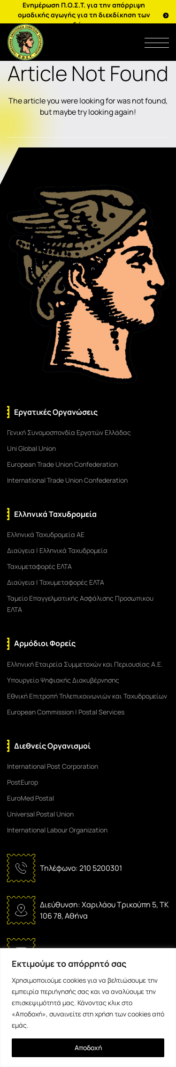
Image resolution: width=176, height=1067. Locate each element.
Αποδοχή (88, 1047)
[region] (88, 1007)
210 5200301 (100, 868)
